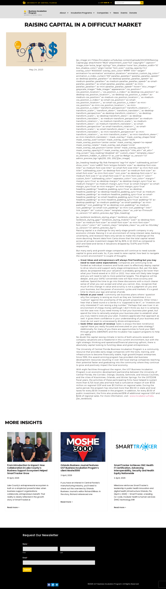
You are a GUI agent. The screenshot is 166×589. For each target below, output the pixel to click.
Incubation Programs (83, 13)
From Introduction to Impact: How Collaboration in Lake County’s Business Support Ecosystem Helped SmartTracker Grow (27, 469)
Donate (133, 12)
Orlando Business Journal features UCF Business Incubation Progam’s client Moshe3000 (80, 468)
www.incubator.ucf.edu (142, 396)
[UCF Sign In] (105, 3)
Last (61, 552)
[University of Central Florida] (40, 2)
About (64, 13)
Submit (27, 570)
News (116, 12)
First (24, 552)
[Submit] (141, 2)
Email (25, 558)
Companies (104, 13)
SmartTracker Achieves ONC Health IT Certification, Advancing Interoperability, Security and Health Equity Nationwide (134, 469)
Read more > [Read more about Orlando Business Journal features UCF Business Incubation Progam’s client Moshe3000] (67, 502)
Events (124, 12)
